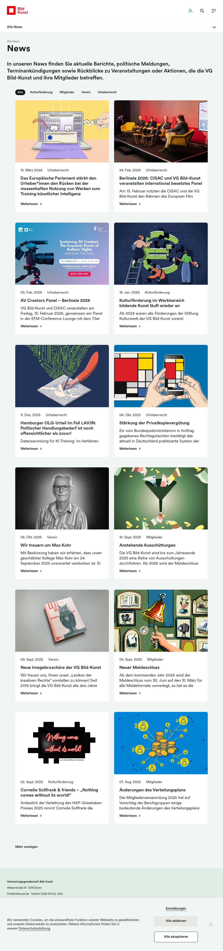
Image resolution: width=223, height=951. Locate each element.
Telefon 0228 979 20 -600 (46, 894)
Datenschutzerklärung (34, 928)
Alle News (13, 41)
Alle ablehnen (176, 921)
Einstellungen (176, 908)
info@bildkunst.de (18, 894)
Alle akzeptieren (176, 937)
